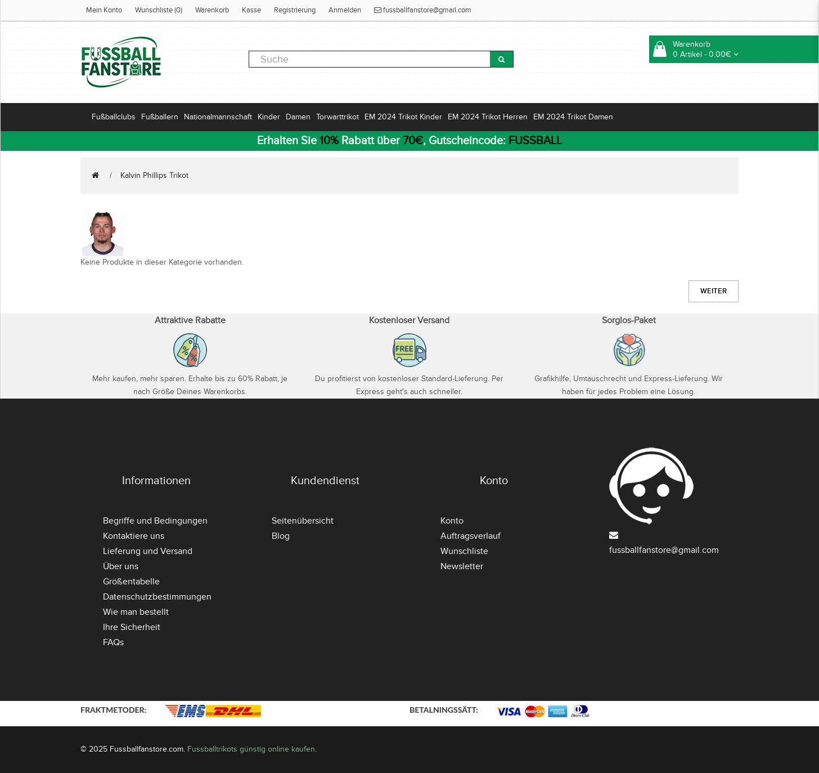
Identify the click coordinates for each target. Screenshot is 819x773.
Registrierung (295, 10)
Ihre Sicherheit (131, 627)
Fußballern (159, 117)
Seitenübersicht (303, 520)
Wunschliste (464, 551)
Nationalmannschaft (218, 117)
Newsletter (461, 566)
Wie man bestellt (136, 612)
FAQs (113, 642)
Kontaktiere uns (133, 536)
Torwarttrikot (337, 117)
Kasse (251, 10)
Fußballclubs (114, 117)
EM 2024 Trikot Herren (488, 117)
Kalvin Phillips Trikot (154, 175)
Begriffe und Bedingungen (155, 520)
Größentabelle (131, 581)
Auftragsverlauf (470, 536)
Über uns (120, 566)
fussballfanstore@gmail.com (422, 10)
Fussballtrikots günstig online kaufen (251, 749)
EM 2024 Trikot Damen (573, 117)
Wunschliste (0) (158, 10)
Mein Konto (104, 10)
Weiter (713, 291)
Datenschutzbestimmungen (157, 596)
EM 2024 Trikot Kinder (403, 117)
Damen (298, 117)
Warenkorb (212, 10)
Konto (452, 520)
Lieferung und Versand (147, 551)
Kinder (269, 117)
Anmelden (344, 10)
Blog (281, 536)
